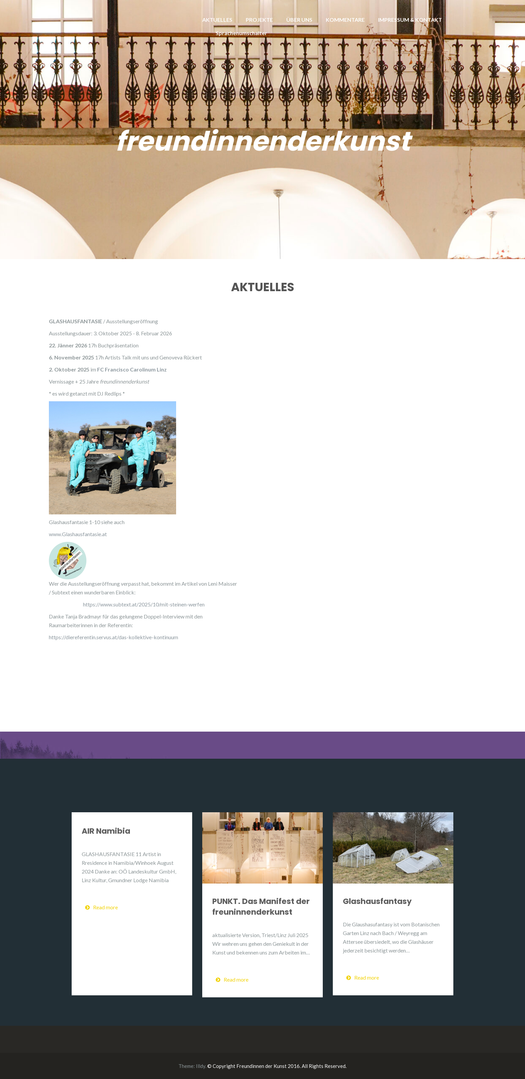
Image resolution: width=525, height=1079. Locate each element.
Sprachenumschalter (241, 33)
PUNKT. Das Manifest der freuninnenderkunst (261, 906)
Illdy (200, 1066)
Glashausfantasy (377, 901)
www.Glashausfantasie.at (78, 534)
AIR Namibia (106, 831)
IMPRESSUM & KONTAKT (410, 19)
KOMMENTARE (345, 19)
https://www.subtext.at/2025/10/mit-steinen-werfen (144, 604)
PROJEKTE (259, 19)
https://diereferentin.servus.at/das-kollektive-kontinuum (113, 637)
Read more (101, 907)
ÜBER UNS (299, 19)
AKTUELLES (217, 19)
